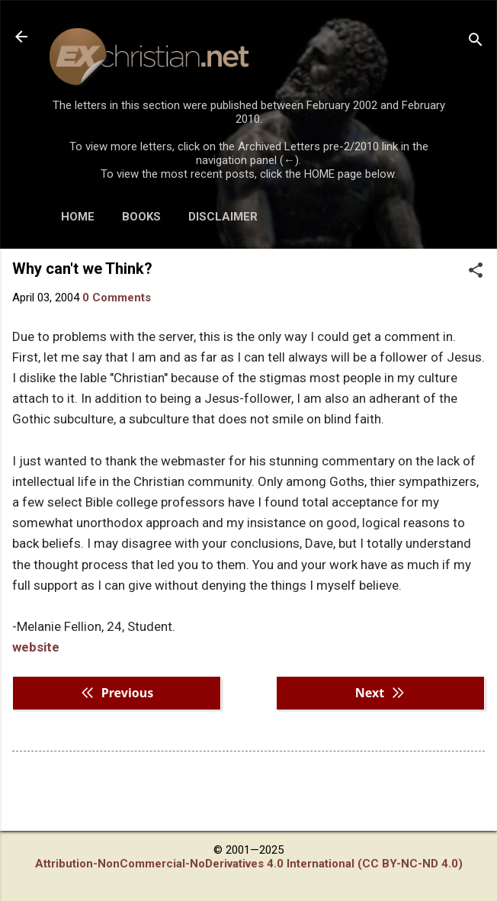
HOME (78, 217)
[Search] (476, 41)
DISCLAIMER (223, 217)
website (35, 647)
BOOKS (141, 217)
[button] (476, 271)
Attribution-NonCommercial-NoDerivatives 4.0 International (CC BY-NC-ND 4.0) (249, 863)
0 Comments (116, 297)
